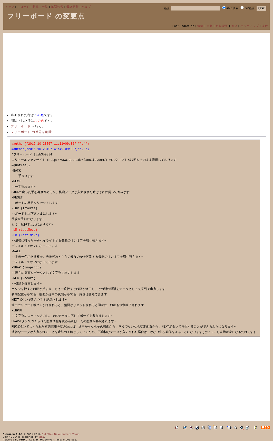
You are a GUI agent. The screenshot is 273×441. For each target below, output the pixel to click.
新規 (36, 6)
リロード (23, 6)
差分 (234, 25)
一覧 (45, 6)
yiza (41, 436)
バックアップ (249, 25)
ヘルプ (86, 6)
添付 (265, 25)
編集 (200, 25)
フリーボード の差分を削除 (31, 132)
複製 (210, 25)
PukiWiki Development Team (60, 434)
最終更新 (72, 6)
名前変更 (222, 25)
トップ (9, 6)
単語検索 (57, 6)
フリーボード (21, 126)
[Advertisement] (137, 72)
